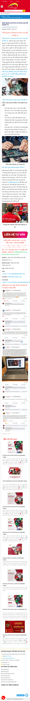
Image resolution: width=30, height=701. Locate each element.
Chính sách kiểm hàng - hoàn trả (7, 673)
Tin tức (11, 1)
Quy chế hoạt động (5, 669)
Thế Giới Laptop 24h (14, 277)
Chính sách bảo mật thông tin (7, 679)
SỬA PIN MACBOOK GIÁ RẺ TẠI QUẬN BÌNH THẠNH (15, 481)
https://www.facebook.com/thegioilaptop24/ (16, 282)
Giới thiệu (4, 1)
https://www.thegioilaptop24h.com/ (14, 274)
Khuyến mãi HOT (6, 13)
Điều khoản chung (4, 671)
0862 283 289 (8, 656)
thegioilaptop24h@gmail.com (8, 658)
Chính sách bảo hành (5, 675)
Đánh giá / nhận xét (6, 433)
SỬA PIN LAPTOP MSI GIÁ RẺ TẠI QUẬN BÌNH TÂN (14, 609)
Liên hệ (17, 1)
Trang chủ (3, 16)
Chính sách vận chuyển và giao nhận (8, 681)
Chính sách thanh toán (5, 677)
